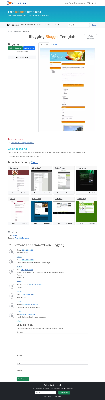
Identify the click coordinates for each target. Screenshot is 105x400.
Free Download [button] (15, 48)
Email (19, 363)
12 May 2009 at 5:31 (27, 250)
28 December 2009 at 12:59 (30, 304)
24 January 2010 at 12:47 (28, 314)
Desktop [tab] (44, 44)
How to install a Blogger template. (22, 143)
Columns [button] (47, 24)
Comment (20, 332)
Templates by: (13, 25)
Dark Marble (81, 168)
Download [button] (24, 193)
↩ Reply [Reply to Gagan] (19, 257)
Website (19, 371)
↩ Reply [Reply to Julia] (19, 281)
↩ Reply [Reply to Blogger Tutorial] (19, 291)
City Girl (12, 199)
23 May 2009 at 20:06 (27, 294)
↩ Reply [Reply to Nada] (19, 301)
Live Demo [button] (29, 48)
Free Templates (24, 12)
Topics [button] (38, 24)
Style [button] (23, 24)
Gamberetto (14, 168)
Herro (34, 162)
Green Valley (81, 199)
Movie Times (36, 199)
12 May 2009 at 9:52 (27, 270)
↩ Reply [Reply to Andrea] (19, 311)
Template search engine (77, 3)
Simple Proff (36, 168)
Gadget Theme (60, 168)
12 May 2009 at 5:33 (28, 260)
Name (19, 355)
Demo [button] (13, 193)
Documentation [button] (22, 57)
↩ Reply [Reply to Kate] (19, 321)
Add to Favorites (90, 37)
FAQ (88, 3)
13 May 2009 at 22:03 (35, 284)
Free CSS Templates (22, 238)
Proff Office (58, 199)
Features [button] (30, 24)
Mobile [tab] (54, 44)
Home (66, 3)
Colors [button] (55, 24)
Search (94, 25)
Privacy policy (57, 396)
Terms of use (47, 396)
